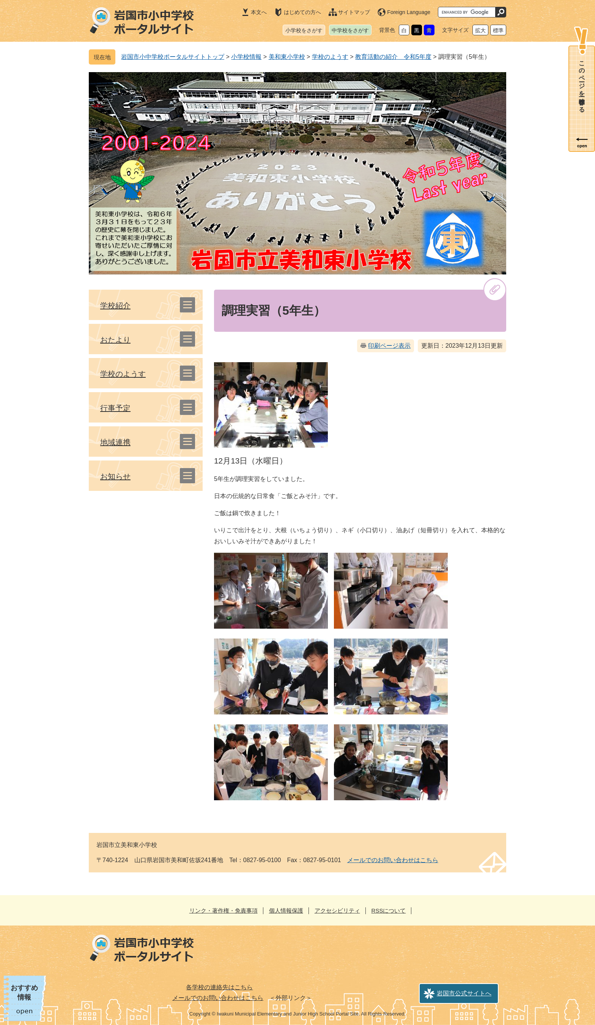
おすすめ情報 (24, 992)
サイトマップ (354, 12)
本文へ (259, 12)
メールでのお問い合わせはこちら (392, 860)
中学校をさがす (350, 30)
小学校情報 (246, 57)
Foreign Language (408, 12)
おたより (115, 340)
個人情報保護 (286, 910)
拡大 (480, 30)
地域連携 (115, 442)
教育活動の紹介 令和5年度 (393, 57)
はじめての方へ (302, 12)
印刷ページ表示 (389, 345)
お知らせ (115, 476)
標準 (498, 30)
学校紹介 (115, 305)
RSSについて (388, 910)
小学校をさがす (304, 30)
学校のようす (330, 57)
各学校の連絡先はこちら (219, 987)
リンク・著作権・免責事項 (223, 910)
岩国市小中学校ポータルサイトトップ (172, 57)
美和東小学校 (287, 57)
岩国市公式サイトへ (464, 993)
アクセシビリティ (337, 910)
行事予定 (115, 408)
